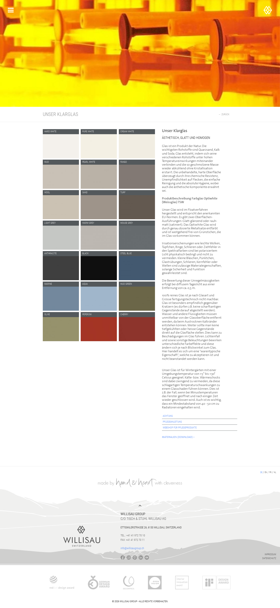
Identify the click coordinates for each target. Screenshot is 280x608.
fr (270, 472)
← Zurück (224, 114)
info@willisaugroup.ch (132, 548)
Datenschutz (269, 558)
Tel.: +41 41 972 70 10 (133, 535)
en (266, 472)
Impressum (270, 554)
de (261, 472)
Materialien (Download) (177, 437)
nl (275, 472)
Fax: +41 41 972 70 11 (133, 539)
